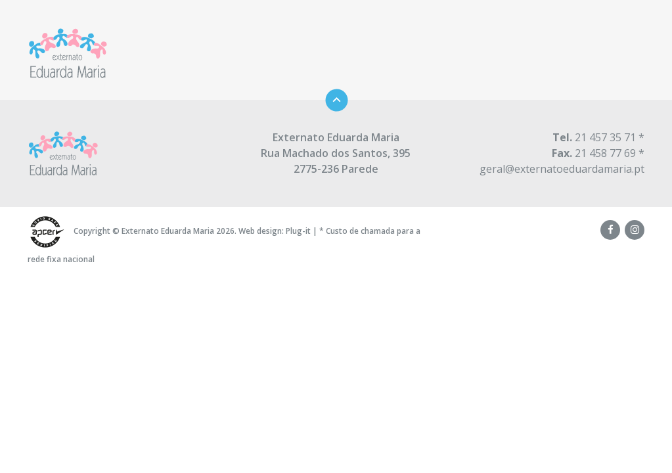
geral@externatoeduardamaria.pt (562, 169)
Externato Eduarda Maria (70, 53)
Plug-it (298, 230)
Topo (336, 100)
